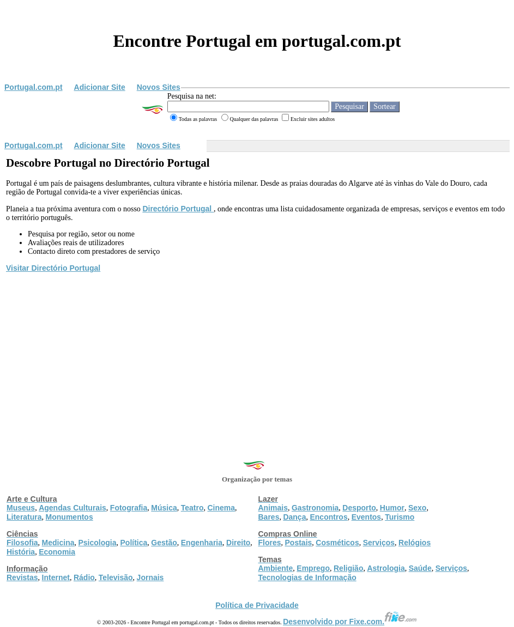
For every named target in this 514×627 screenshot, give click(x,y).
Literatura (24, 517)
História (21, 551)
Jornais (150, 577)
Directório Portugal (178, 208)
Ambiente (275, 568)
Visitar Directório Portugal (53, 268)
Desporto (359, 507)
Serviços (379, 542)
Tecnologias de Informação (307, 577)
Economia (57, 551)
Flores (269, 542)
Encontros (328, 517)
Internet (56, 577)
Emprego (313, 568)
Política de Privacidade (257, 605)
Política (134, 542)
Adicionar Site (99, 87)
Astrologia (385, 568)
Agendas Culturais (72, 507)
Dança (294, 517)
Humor (392, 507)
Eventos (366, 517)
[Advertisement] (257, 355)
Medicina (58, 542)
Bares (269, 517)
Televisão (116, 577)
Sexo (417, 507)
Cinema (221, 507)
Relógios (414, 542)
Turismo (399, 517)
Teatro (192, 507)
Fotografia (128, 507)
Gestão (164, 542)
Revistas (22, 577)
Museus (21, 507)
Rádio (84, 577)
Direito (238, 542)
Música (164, 507)
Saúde (420, 568)
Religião (348, 568)
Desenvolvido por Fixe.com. (350, 621)
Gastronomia (315, 507)
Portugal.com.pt (33, 87)
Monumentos (69, 517)
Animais (273, 507)
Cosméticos (337, 542)
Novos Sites (158, 87)
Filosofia (22, 542)
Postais (298, 542)
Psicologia (97, 542)
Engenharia (201, 542)
